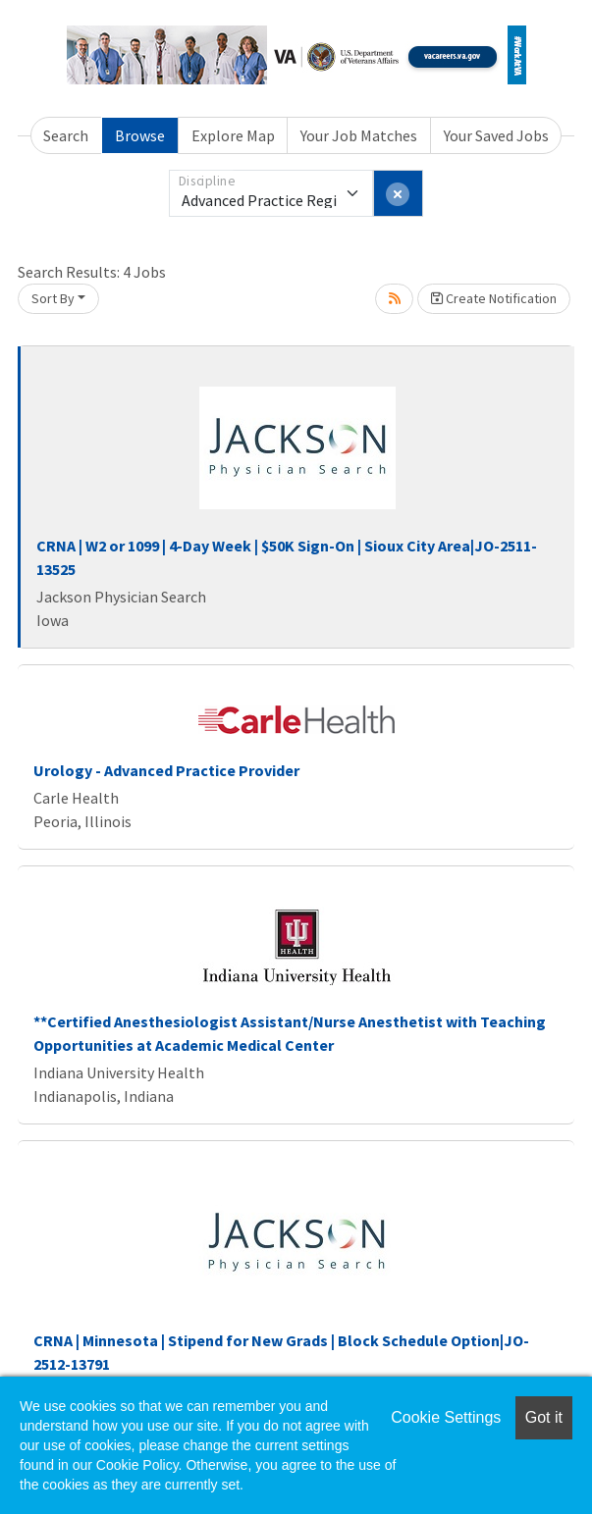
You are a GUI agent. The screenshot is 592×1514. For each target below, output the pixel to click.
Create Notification (494, 298)
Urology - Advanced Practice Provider (166, 770)
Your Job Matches (358, 135)
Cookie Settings (446, 1417)
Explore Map (233, 135)
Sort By (53, 298)
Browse (140, 135)
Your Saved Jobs (496, 135)
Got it (544, 1417)
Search (65, 135)
